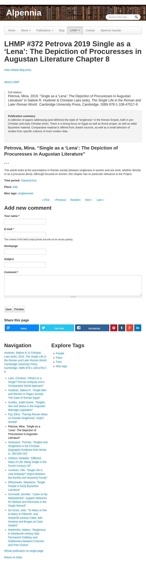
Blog (61, 30)
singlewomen (25, 193)
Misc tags (61, 366)
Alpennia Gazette (111, 30)
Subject (9, 259)
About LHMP (11, 82)
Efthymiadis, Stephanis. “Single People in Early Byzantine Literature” (26, 486)
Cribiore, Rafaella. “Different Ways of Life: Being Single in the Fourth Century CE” (27, 462)
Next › (88, 199)
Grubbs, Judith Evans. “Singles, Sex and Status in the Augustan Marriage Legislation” (26, 406)
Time (59, 361)
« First (45, 199)
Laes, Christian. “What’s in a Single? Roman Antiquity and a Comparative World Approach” (26, 382)
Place (59, 357)
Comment (11, 272)
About (25, 30)
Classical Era (28, 180)
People (60, 353)
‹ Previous (60, 199)
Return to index (13, 557)
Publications (44, 30)
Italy (15, 186)
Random (76, 199)
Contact (90, 30)
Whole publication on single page (23, 550)
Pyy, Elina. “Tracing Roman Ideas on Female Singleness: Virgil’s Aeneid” (28, 418)
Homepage (11, 245)
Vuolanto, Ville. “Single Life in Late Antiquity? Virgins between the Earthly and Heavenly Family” (27, 474)
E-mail (9, 229)
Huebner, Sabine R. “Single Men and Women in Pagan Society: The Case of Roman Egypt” (27, 394)
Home (11, 30)
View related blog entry (17, 69)
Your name (12, 215)
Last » (100, 199)
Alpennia (23, 12)
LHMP (75, 30)
